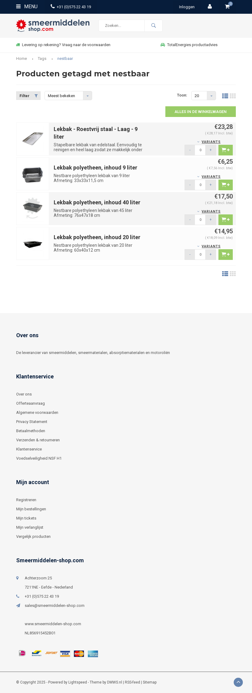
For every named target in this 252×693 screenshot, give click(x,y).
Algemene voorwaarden (37, 412)
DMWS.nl (114, 682)
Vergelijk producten (33, 536)
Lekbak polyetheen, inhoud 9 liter (95, 167)
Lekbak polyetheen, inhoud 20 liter (97, 237)
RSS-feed (132, 682)
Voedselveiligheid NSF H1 (39, 458)
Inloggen (187, 7)
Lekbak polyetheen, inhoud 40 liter (97, 202)
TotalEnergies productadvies (189, 44)
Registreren (26, 500)
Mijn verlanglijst (29, 527)
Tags (42, 58)
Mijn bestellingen (31, 509)
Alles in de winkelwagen (201, 111)
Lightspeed (77, 682)
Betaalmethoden (30, 431)
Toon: (182, 95)
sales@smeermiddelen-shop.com (55, 605)
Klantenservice (29, 449)
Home (21, 58)
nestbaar (65, 58)
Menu (27, 6)
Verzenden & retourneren (38, 440)
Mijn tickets (26, 518)
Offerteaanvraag (30, 403)
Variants (211, 142)
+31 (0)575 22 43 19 (71, 7)
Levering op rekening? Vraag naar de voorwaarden (63, 44)
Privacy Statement (31, 421)
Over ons (24, 394)
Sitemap (150, 682)
